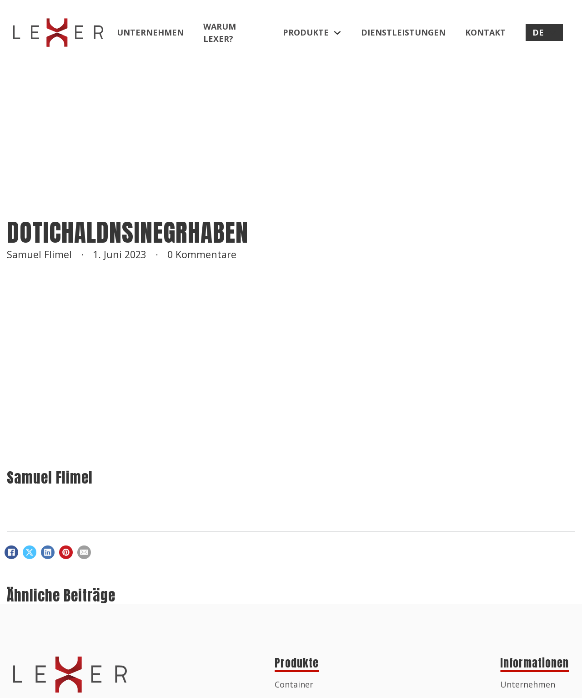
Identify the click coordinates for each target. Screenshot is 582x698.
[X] (29, 552)
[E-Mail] (84, 552)
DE (538, 32)
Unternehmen (150, 32)
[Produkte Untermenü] (337, 33)
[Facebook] (11, 552)
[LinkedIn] (48, 552)
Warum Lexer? (219, 32)
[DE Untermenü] (552, 33)
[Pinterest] (66, 552)
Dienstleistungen (403, 32)
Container (294, 684)
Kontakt (485, 32)
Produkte (306, 32)
